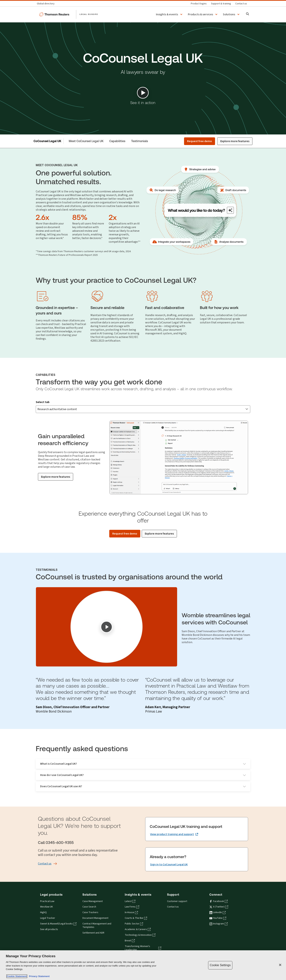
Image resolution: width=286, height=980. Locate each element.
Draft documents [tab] (147, 404)
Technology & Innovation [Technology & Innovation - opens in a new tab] (140, 929)
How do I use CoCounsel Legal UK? (143, 769)
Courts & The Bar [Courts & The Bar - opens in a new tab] (136, 912)
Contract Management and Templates (96, 919)
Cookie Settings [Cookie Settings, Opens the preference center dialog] (220, 965)
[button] (170, 14)
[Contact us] (241, 3)
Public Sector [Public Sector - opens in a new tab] (134, 917)
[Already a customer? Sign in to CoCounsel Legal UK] (169, 858)
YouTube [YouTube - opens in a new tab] (217, 912)
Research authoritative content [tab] (63, 404)
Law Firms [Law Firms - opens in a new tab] (132, 900)
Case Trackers (90, 906)
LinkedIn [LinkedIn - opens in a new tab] (217, 906)
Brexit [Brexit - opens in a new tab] (130, 934)
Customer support (177, 895)
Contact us (173, 900)
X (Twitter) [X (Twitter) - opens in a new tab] (218, 900)
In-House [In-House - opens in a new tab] (131, 906)
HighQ (43, 906)
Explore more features (234, 141)
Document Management (95, 912)
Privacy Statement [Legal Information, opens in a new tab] (39, 976)
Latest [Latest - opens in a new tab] (130, 895)
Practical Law (47, 895)
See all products (49, 923)
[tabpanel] (143, 449)
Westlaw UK (46, 900)
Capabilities (117, 141)
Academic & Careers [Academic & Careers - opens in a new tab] (138, 923)
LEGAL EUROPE (89, 14)
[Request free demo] (124, 527)
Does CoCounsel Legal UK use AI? (143, 780)
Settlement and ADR (93, 926)
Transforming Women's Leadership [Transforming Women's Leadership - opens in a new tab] (143, 942)
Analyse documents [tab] (181, 404)
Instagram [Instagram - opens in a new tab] (218, 917)
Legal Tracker (47, 912)
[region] (143, 965)
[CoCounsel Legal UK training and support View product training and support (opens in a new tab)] (174, 828)
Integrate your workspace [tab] (222, 404)
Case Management (92, 895)
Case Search (89, 900)
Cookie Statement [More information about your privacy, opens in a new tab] (17, 976)
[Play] (106, 621)
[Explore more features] (55, 471)
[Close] (280, 965)
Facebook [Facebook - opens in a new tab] (218, 895)
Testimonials (139, 141)
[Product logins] (199, 3)
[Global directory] (47, 3)
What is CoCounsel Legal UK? (143, 758)
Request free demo (199, 141)
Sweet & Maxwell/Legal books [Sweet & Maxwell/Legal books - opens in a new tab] (58, 917)
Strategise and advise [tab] (111, 404)
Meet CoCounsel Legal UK (86, 141)
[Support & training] (221, 3)
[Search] (247, 14)
